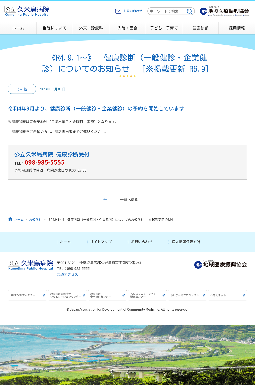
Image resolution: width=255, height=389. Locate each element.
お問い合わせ (132, 11)
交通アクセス (67, 274)
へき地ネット (218, 297)
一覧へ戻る (129, 199)
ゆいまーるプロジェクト (185, 297)
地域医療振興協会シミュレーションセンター (65, 297)
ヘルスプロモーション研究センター (144, 297)
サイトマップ (101, 242)
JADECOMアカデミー (23, 297)
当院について (55, 28)
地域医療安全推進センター (101, 297)
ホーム (18, 28)
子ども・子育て (164, 28)
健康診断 (200, 28)
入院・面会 (127, 28)
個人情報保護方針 (186, 242)
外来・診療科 (91, 28)
